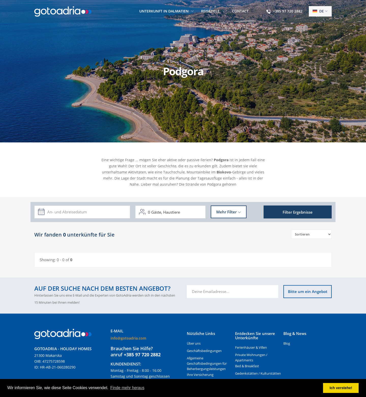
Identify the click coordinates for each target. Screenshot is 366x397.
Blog (286, 343)
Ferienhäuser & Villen (251, 347)
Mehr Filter (226, 211)
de (318, 11)
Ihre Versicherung (200, 374)
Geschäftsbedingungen (204, 350)
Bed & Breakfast (247, 366)
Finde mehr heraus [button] (127, 388)
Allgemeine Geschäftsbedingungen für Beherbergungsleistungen (207, 363)
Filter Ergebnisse (298, 212)
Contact (240, 11)
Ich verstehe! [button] (341, 388)
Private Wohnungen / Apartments (251, 357)
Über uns (194, 343)
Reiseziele (210, 11)
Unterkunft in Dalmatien (164, 11)
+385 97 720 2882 (287, 11)
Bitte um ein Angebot (307, 291)
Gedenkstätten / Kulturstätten (258, 373)
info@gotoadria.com (128, 338)
